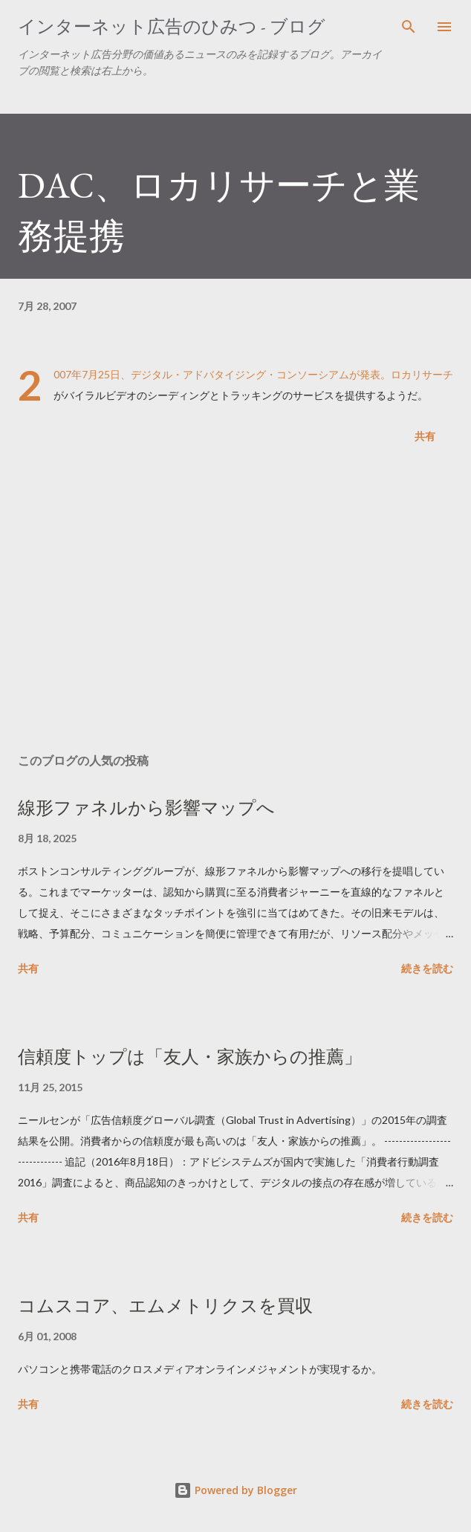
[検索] (409, 27)
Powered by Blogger (235, 1490)
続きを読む (427, 968)
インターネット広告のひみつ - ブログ (171, 26)
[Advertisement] (235, 601)
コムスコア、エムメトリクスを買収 (165, 1305)
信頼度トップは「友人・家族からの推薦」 (190, 1056)
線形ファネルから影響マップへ (146, 807)
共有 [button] (425, 436)
